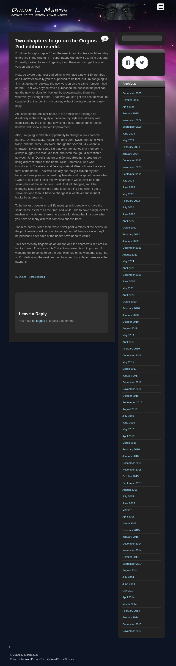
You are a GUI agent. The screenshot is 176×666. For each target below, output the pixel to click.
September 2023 (132, 173)
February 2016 (131, 449)
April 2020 (128, 294)
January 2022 (130, 240)
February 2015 (131, 529)
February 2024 (131, 146)
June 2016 (128, 422)
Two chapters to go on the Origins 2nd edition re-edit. (56, 44)
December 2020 (131, 274)
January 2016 (130, 455)
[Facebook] (129, 62)
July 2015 (128, 496)
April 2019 (128, 341)
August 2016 (129, 408)
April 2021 (128, 267)
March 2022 (129, 227)
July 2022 (128, 207)
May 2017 (128, 362)
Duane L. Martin (22, 654)
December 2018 (131, 355)
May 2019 (128, 335)
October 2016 (130, 395)
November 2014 (131, 550)
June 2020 (128, 281)
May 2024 (128, 140)
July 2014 (128, 576)
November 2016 (131, 388)
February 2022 (131, 234)
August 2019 (129, 328)
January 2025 (130, 113)
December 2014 (131, 543)
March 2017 (129, 368)
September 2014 (132, 563)
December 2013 (131, 624)
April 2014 (128, 597)
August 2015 (129, 489)
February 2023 (131, 200)
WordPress (31, 659)
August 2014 (129, 570)
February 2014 (131, 610)
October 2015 (130, 476)
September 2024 (132, 126)
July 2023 (128, 180)
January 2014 (130, 617)
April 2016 (128, 436)
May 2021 (128, 261)
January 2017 (130, 375)
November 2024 (131, 119)
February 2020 (131, 308)
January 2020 (130, 315)
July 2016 (128, 415)
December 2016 (131, 382)
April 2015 (128, 516)
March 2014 (129, 604)
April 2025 (128, 106)
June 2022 (128, 214)
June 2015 (128, 503)
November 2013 (131, 630)
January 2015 (130, 536)
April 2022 (128, 220)
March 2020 (129, 301)
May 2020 (128, 287)
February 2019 (131, 348)
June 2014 (128, 583)
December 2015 (131, 462)
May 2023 (128, 194)
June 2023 (128, 187)
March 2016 (129, 442)
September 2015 (132, 483)
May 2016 (128, 429)
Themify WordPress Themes (57, 659)
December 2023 (131, 160)
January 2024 (130, 153)
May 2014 (128, 590)
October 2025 (130, 99)
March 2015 (129, 523)
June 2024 (128, 133)
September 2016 (132, 402)
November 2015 (131, 469)
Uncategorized (37, 276)
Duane (22, 276)
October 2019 (130, 321)
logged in (42, 320)
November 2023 (131, 166)
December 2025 (131, 93)
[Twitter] (143, 62)
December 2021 (131, 247)
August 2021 (129, 254)
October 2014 (130, 556)
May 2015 (128, 509)
